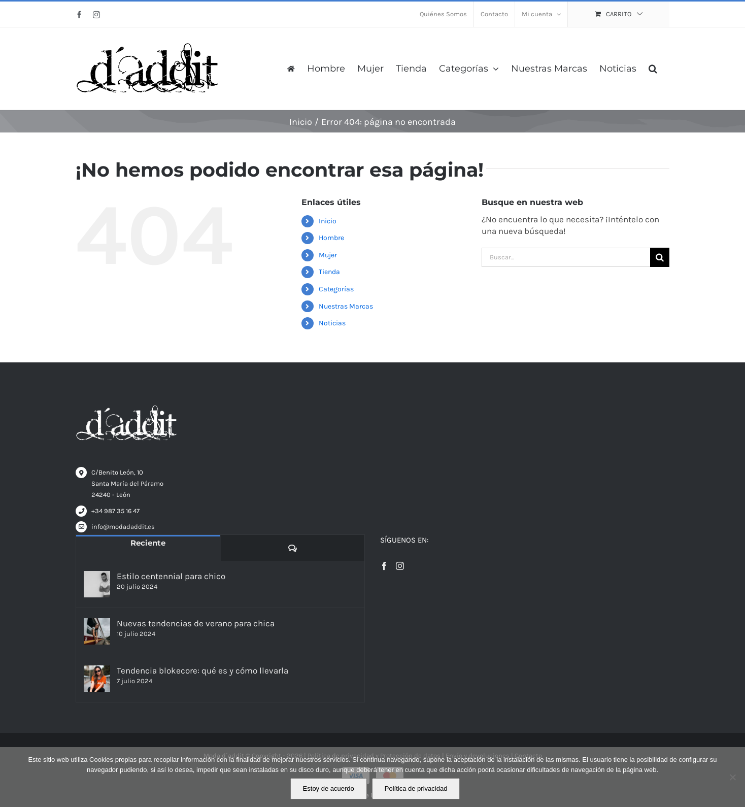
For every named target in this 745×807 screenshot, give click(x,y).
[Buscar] (659, 257)
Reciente (147, 543)
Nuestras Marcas (346, 306)
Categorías (336, 289)
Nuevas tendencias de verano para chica (196, 623)
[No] (732, 777)
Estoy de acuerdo (328, 788)
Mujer (328, 255)
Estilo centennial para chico (171, 576)
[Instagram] (400, 566)
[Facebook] (384, 566)
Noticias (332, 323)
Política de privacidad (416, 788)
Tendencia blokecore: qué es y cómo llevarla (202, 670)
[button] (653, 68)
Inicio (327, 221)
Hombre (331, 237)
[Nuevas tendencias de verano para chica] (97, 631)
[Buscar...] (566, 257)
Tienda (329, 271)
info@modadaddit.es (123, 526)
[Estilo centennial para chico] (97, 584)
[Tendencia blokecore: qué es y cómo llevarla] (97, 678)
